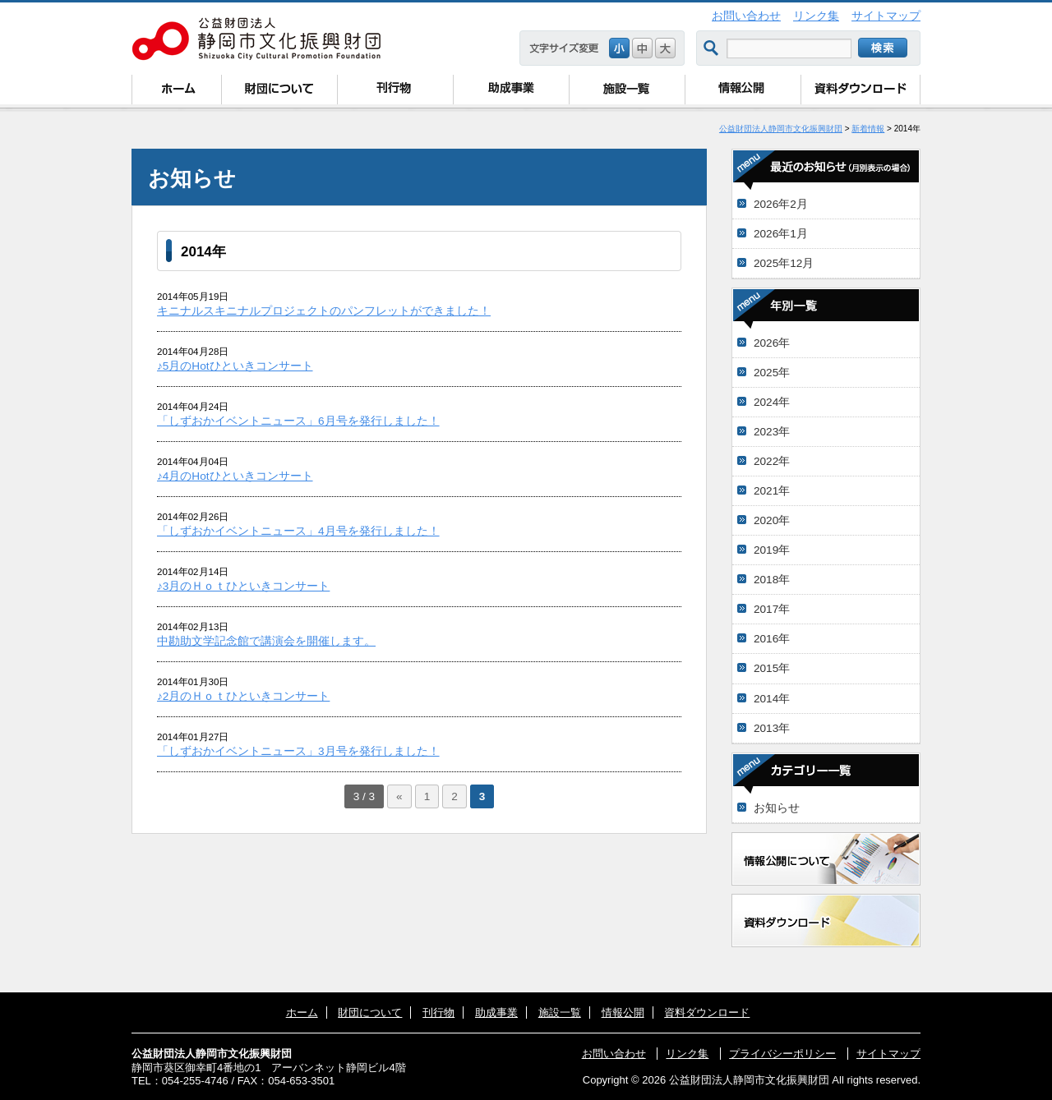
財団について (279, 91)
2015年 (772, 668)
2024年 (772, 402)
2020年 (772, 520)
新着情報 (867, 128)
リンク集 (816, 16)
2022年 (772, 461)
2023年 (772, 432)
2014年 (772, 699)
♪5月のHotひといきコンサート (235, 366)
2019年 (772, 550)
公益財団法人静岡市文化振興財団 (780, 128)
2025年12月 (784, 263)
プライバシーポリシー (782, 1053)
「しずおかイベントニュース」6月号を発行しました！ (298, 421)
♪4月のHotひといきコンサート (235, 476)
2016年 (772, 639)
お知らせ (777, 808)
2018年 (772, 579)
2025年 (772, 372)
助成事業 (511, 91)
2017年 (772, 609)
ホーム (176, 91)
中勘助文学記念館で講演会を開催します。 (266, 641)
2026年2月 (781, 204)
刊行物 (395, 91)
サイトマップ (885, 16)
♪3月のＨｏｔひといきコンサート (243, 586)
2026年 (772, 343)
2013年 (772, 728)
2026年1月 (781, 234)
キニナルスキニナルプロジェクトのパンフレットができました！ (324, 311)
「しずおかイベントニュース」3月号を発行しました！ (298, 751)
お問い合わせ (746, 16)
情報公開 (743, 91)
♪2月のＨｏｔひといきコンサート (243, 696)
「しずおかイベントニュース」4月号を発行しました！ (298, 531)
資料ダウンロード (860, 91)
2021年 (772, 491)
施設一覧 (627, 91)
